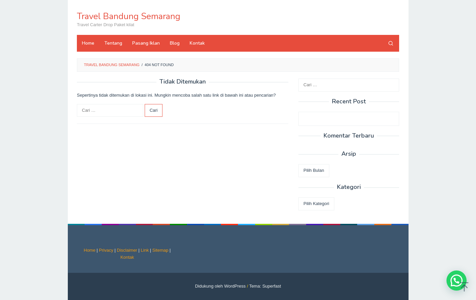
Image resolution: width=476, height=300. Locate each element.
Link (145, 250)
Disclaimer (127, 250)
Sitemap (160, 250)
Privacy (106, 250)
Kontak (127, 257)
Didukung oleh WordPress (220, 286)
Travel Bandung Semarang (128, 16)
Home (90, 250)
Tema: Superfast (265, 286)
